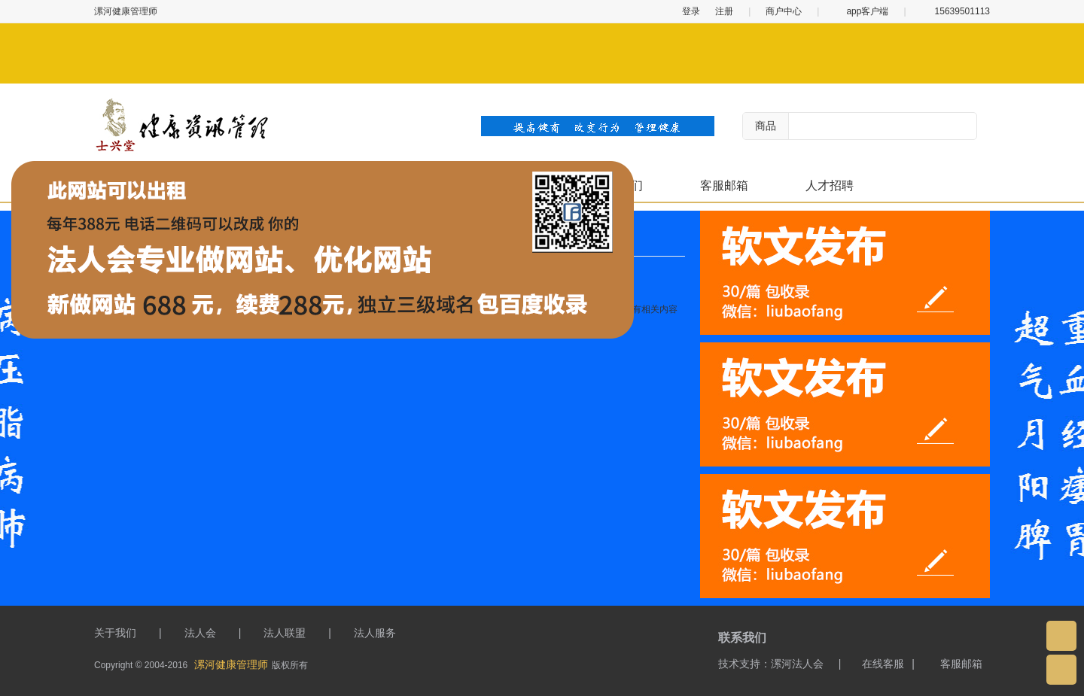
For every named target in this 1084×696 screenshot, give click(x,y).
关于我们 (115, 633)
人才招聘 (829, 185)
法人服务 (375, 633)
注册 (724, 11)
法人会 (200, 633)
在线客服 (876, 664)
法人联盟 (284, 633)
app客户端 (861, 11)
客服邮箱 (724, 185)
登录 (691, 11)
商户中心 (784, 11)
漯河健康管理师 (231, 664)
